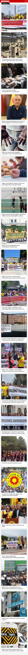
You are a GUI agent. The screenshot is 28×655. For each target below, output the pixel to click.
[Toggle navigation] (26, 1)
